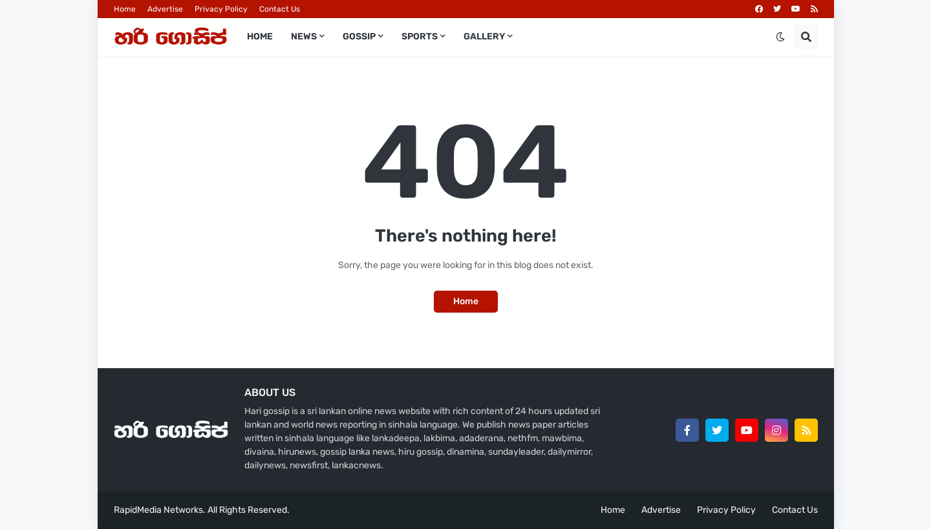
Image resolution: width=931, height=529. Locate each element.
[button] (780, 36)
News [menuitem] (304, 36)
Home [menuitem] (260, 36)
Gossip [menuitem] (359, 36)
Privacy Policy (221, 9)
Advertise (165, 9)
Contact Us (279, 9)
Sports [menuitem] (419, 36)
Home (125, 9)
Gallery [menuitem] (484, 36)
